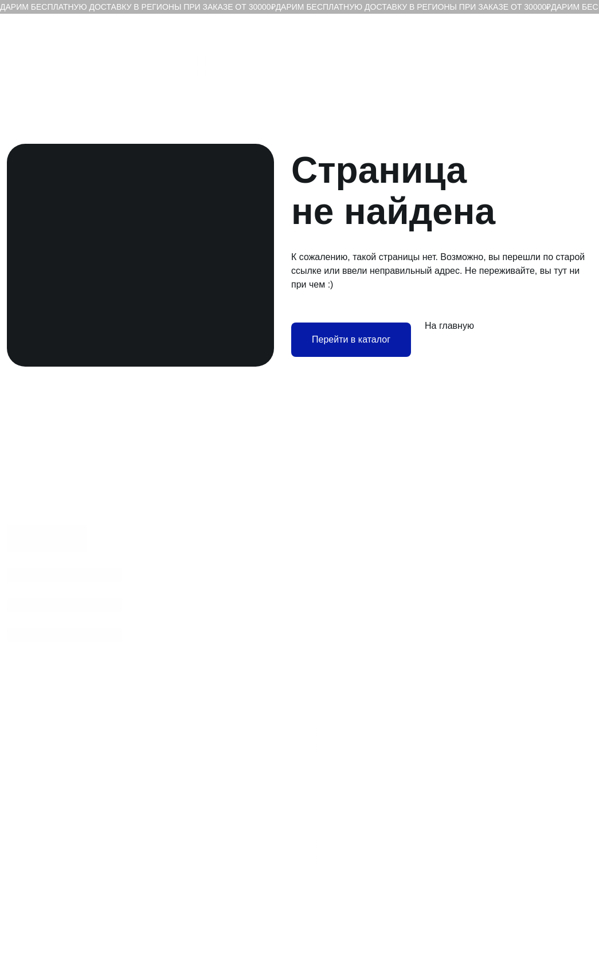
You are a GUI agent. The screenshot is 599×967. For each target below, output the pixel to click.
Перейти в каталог (351, 339)
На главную (449, 326)
